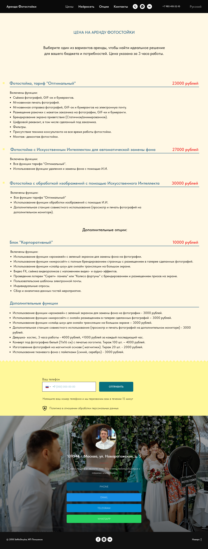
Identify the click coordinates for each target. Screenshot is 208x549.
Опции (104, 6)
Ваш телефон (51, 379)
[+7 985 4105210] (135, 6)
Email (104, 497)
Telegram (104, 508)
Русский (196, 6)
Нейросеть (86, 6)
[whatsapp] (142, 6)
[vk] (109, 539)
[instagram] (104, 539)
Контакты (121, 6)
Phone (104, 486)
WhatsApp (104, 518)
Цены (69, 6)
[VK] (149, 6)
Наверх (197, 539)
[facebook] (98, 539)
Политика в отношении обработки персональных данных (83, 408)
